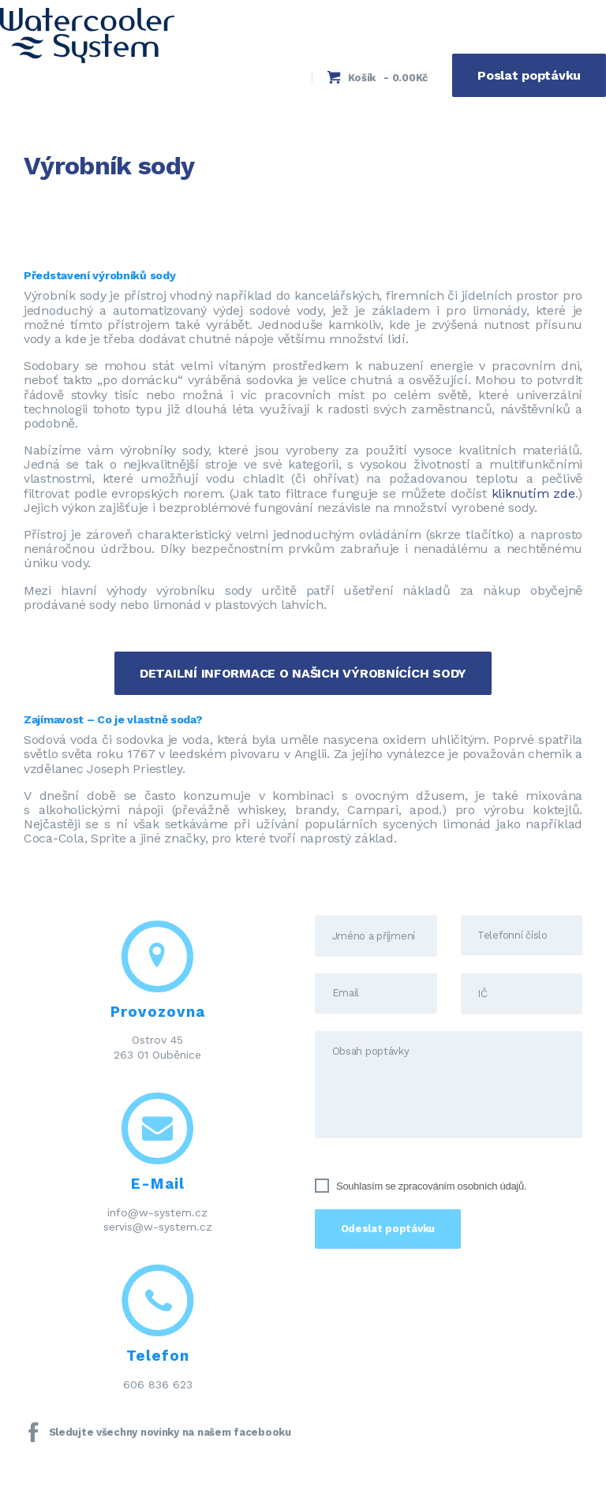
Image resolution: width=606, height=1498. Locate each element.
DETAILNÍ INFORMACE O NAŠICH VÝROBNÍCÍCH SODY (303, 673)
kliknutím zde (533, 493)
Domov (46, 201)
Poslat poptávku (529, 75)
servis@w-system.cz (157, 1226)
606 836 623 (158, 1384)
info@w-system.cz (157, 1212)
